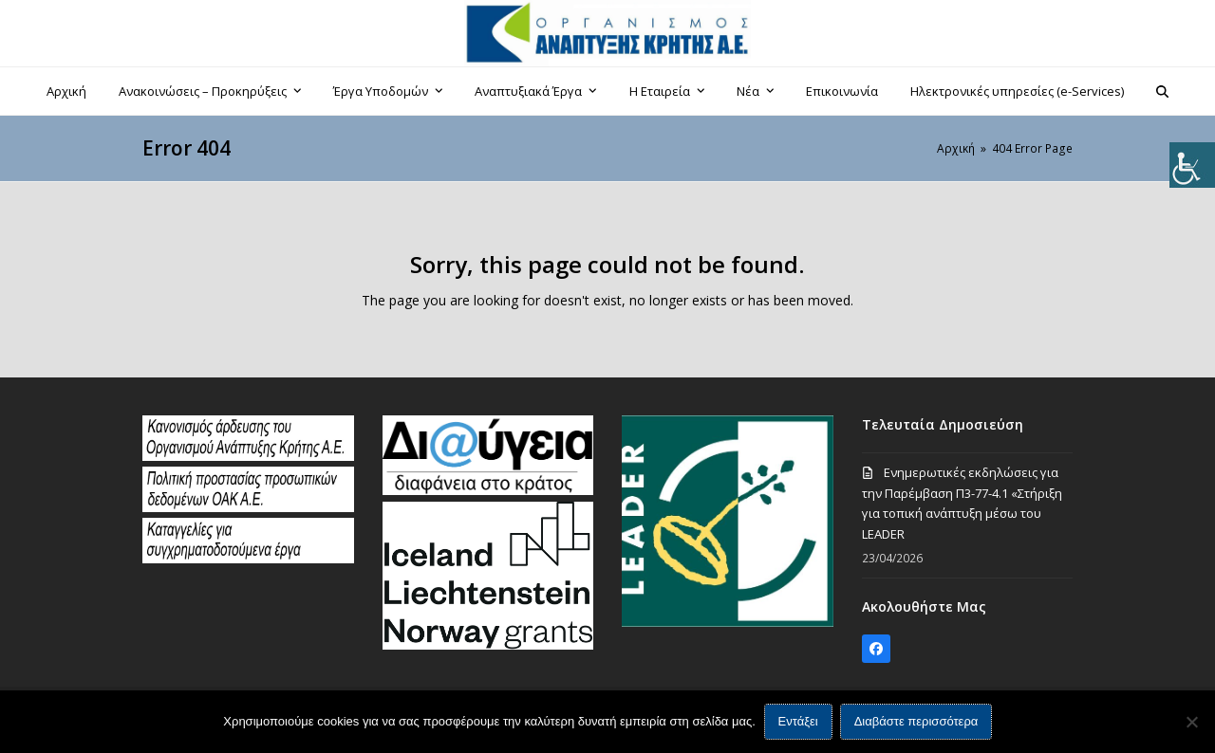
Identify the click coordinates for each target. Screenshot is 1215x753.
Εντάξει (798, 722)
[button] (1163, 91)
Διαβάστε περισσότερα (916, 722)
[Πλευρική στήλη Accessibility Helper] (1192, 165)
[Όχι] (1191, 721)
